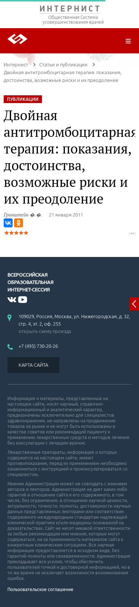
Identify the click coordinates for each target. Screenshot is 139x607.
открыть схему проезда (45, 331)
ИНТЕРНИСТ (69, 10)
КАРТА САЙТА (33, 364)
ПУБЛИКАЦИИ (23, 99)
